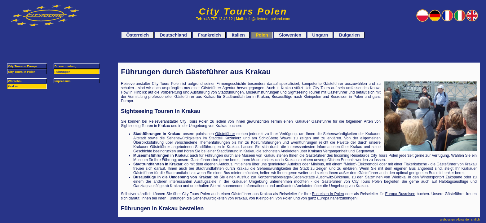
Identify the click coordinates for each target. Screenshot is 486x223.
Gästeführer (225, 134)
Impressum (63, 81)
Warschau (15, 81)
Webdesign (447, 219)
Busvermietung (66, 66)
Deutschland (173, 35)
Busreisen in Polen (328, 194)
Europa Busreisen (400, 194)
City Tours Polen (243, 11)
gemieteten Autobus (284, 164)
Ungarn (320, 35)
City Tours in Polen (21, 71)
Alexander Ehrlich (468, 219)
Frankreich (209, 35)
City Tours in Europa (23, 66)
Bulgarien (349, 35)
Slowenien (290, 35)
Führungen (62, 71)
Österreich (137, 35)
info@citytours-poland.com (267, 19)
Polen (262, 35)
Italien (238, 35)
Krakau (13, 86)
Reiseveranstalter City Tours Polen (179, 121)
